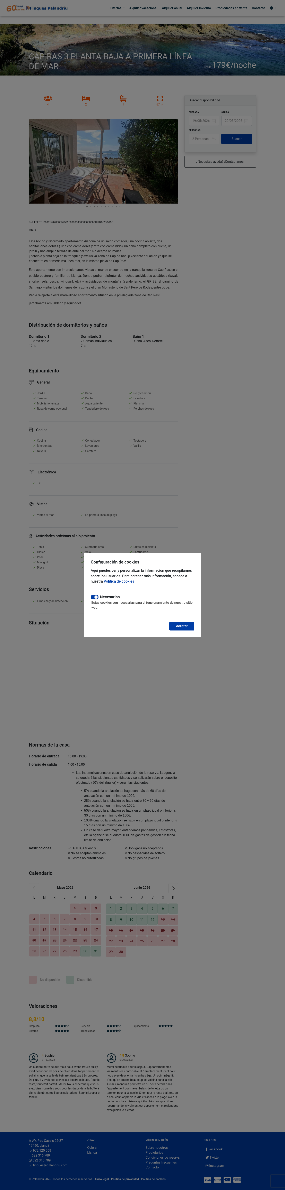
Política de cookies (119, 582)
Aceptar (182, 626)
